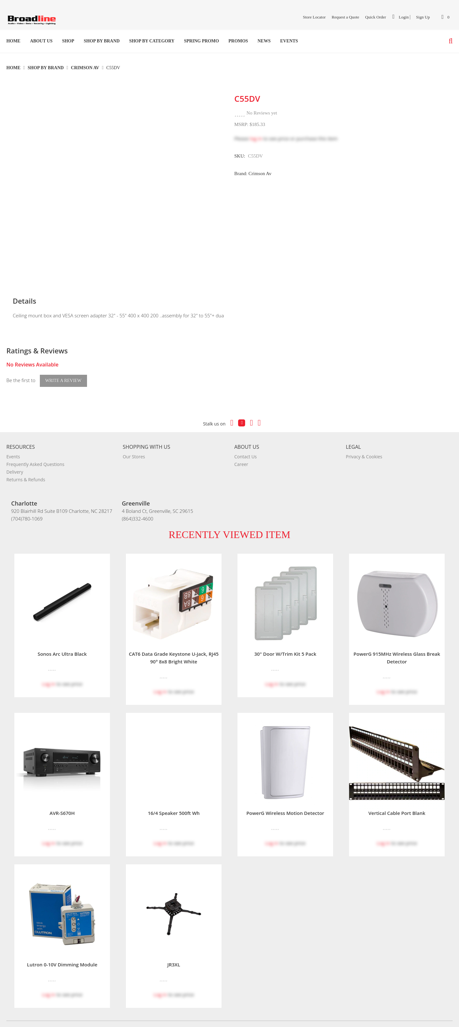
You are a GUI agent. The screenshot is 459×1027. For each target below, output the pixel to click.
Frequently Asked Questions (35, 451)
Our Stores (134, 444)
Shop (68, 41)
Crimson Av (85, 67)
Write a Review (63, 368)
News (264, 41)
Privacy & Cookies (364, 444)
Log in (48, 671)
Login (400, 16)
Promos (238, 41)
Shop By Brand (102, 41)
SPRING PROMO (201, 41)
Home (13, 41)
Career (241, 451)
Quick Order (375, 17)
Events (289, 41)
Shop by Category (151, 41)
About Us (41, 41)
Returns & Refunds (25, 467)
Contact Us (245, 444)
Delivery (14, 459)
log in (256, 138)
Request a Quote (345, 17)
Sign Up (423, 17)
